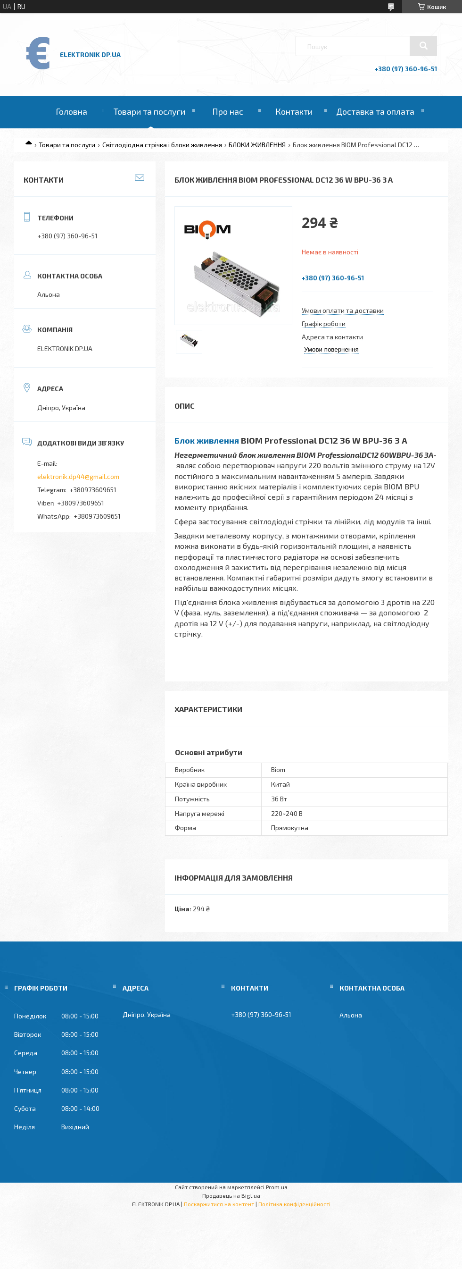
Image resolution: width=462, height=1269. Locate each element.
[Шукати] (423, 46)
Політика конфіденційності (294, 1204)
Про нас (227, 111)
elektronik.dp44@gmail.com (78, 476)
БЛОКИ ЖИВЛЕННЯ (257, 145)
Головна (71, 111)
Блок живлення (206, 440)
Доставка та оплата (375, 111)
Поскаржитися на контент (219, 1204)
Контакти (294, 111)
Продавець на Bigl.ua (231, 1195)
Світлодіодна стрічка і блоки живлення (162, 145)
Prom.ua (277, 1187)
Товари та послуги (149, 111)
